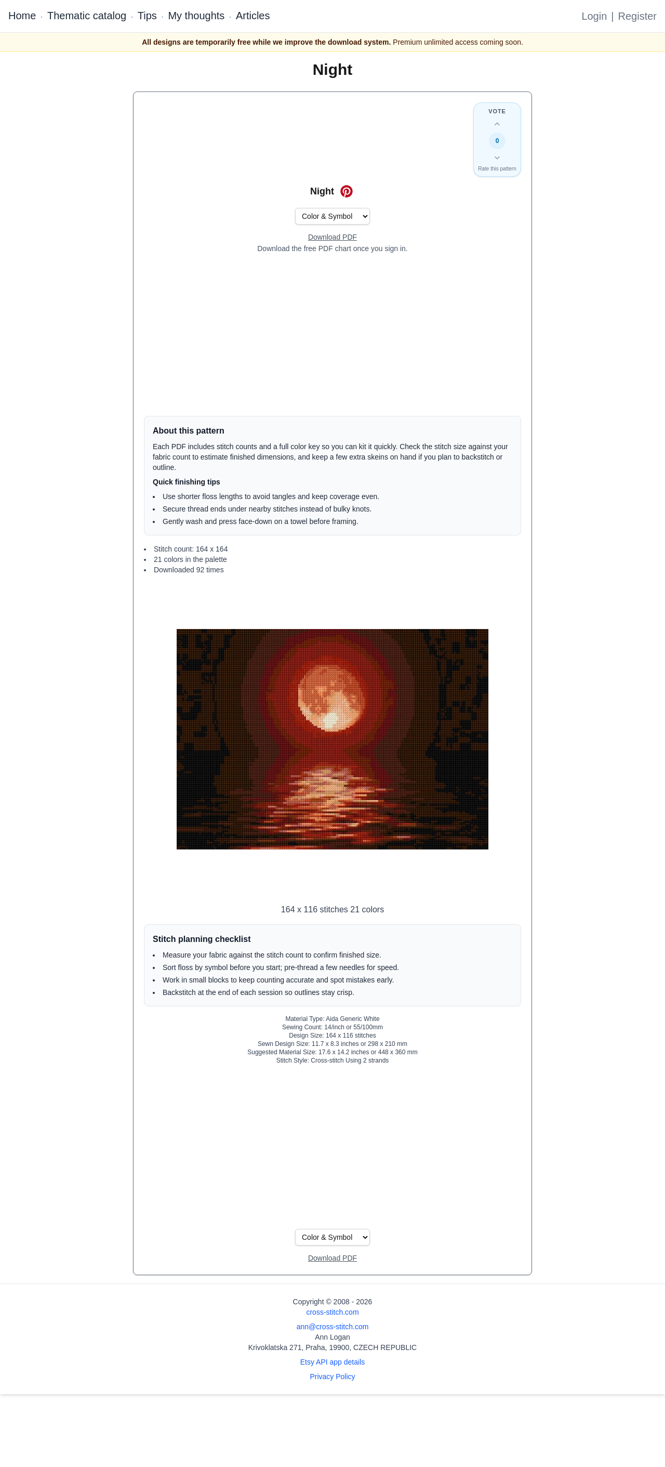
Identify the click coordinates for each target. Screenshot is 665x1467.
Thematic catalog (86, 15)
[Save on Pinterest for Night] (346, 191)
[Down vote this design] (497, 157)
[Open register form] (332, 237)
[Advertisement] (332, 335)
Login (594, 16)
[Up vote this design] (497, 124)
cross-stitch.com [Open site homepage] (332, 1312)
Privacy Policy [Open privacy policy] (332, 1376)
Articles (253, 15)
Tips (147, 15)
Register (637, 16)
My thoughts (196, 15)
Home (22, 15)
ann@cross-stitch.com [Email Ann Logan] (333, 1326)
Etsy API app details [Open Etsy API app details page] (332, 1362)
